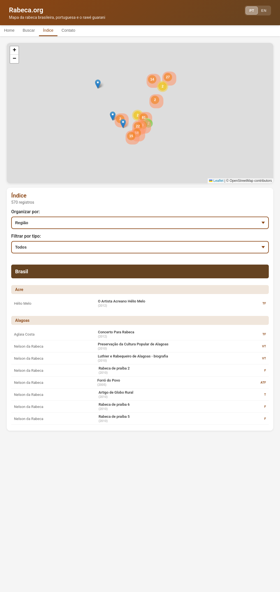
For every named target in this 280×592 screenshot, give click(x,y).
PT (248, 11)
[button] (137, 115)
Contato (79, 30)
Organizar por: (25, 211)
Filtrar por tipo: (26, 236)
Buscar (33, 30)
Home (11, 30)
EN (262, 11)
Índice (56, 30)
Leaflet (216, 181)
